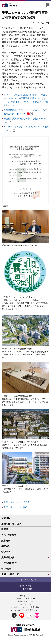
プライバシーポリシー (25, 598)
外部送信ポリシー (25, 601)
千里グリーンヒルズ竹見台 (17, 502)
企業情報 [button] (5, 518)
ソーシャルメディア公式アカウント (25, 610)
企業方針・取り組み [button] (11, 524)
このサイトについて (25, 604)
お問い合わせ (25, 586)
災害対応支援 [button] (25, 557)
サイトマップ (25, 596)
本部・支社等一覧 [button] (25, 574)
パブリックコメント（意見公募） (25, 607)
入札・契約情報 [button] (9, 535)
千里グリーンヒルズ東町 (15, 507)
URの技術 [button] (6, 569)
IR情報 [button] (4, 529)
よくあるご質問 (25, 589)
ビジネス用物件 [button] (25, 563)
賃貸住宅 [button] (25, 552)
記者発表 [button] (5, 540)
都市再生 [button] (25, 546)
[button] (48, 4)
